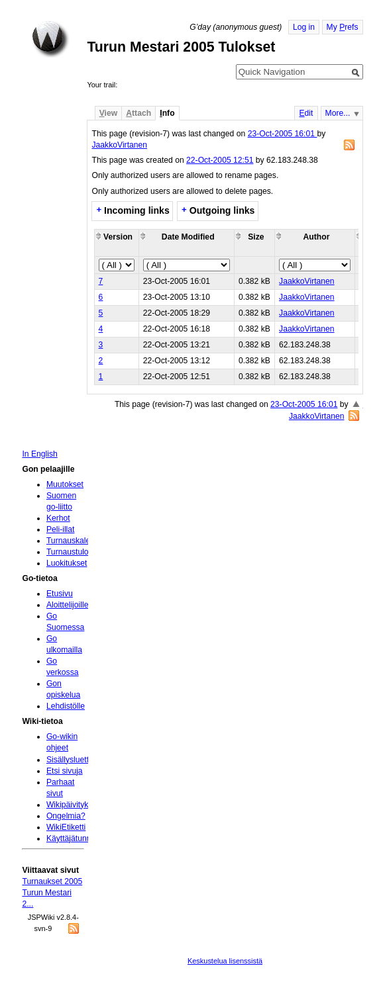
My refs (342, 27)
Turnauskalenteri (76, 540)
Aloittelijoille (67, 604)
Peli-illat (60, 529)
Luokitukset (66, 563)
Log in (304, 27)
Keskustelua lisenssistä (225, 961)
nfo (167, 113)
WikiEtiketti (65, 827)
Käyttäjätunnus (72, 838)
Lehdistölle (65, 706)
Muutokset (64, 484)
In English (39, 454)
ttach (138, 113)
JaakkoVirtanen (119, 145)
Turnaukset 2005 (52, 881)
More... (338, 113)
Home (50, 39)
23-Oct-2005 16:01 (282, 133)
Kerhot (58, 518)
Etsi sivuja (64, 771)
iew (108, 113)
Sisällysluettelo (72, 759)
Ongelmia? (65, 816)
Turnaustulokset (74, 552)
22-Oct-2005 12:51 (219, 160)
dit (306, 113)
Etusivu (59, 593)
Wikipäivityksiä (72, 804)
